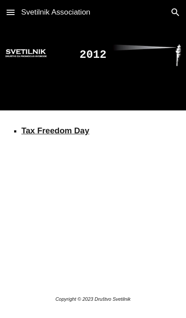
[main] (93, 55)
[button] (10, 12)
